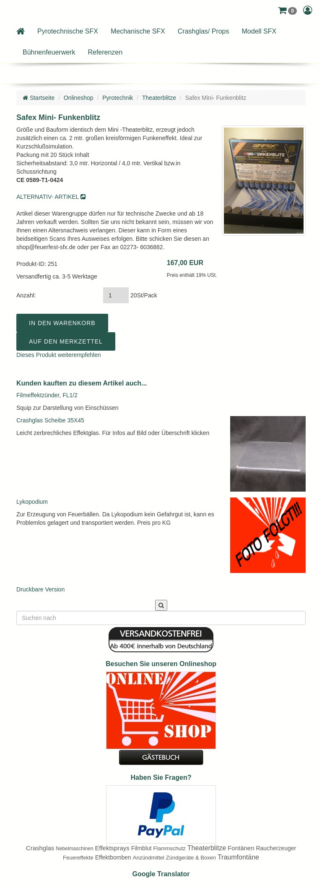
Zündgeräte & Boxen (191, 857)
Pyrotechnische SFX (67, 31)
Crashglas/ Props (203, 31)
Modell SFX (259, 31)
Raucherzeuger (276, 848)
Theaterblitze (159, 97)
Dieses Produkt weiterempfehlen (58, 355)
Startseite (39, 97)
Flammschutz (169, 848)
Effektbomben (113, 857)
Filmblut (141, 848)
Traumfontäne (238, 857)
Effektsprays (112, 848)
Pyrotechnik (117, 97)
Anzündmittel (148, 857)
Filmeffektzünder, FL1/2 (47, 395)
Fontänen (241, 848)
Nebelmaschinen (74, 849)
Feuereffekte (78, 857)
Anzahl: (26, 295)
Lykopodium (32, 501)
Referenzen (105, 52)
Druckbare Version (40, 589)
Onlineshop (78, 97)
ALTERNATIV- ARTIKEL (51, 196)
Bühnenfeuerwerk (49, 52)
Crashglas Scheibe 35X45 (50, 420)
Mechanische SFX (138, 31)
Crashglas (40, 848)
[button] (287, 10)
